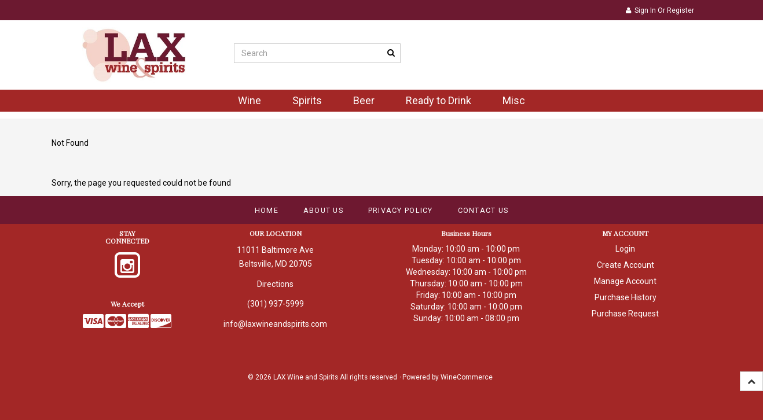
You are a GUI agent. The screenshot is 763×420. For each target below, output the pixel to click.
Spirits (307, 100)
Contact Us (483, 210)
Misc (513, 100)
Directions (275, 284)
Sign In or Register (660, 10)
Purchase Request (625, 313)
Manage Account (625, 281)
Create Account (625, 265)
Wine (249, 100)
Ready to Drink (438, 100)
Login (625, 248)
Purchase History (625, 297)
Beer (364, 100)
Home (266, 210)
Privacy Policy (400, 210)
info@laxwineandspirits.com (275, 324)
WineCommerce (467, 377)
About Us (323, 210)
